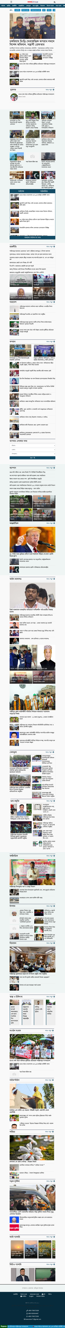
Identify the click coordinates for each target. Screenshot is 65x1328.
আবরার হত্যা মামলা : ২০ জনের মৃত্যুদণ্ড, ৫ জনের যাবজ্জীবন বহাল (36, 718)
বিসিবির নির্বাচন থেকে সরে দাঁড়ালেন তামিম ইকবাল (47, 779)
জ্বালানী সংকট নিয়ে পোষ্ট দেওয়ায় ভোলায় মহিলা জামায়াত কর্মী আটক (37, 80)
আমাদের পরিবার (40, 1296)
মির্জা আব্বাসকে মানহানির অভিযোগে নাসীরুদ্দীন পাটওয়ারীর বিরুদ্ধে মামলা (31, 611)
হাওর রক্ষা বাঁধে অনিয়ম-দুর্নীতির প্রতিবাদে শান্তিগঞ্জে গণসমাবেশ (37, 64)
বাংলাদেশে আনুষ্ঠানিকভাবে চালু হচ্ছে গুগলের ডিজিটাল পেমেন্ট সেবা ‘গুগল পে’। (49, 808)
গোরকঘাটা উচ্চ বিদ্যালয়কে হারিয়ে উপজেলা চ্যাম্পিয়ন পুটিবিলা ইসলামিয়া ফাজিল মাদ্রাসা (47, 770)
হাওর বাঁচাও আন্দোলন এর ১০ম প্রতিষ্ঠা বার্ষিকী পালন (35, 72)
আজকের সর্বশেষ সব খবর (32, 237)
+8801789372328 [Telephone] (32, 1310)
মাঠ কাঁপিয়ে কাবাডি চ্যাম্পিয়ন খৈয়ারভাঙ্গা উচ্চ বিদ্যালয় (48, 786)
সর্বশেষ (3, 6)
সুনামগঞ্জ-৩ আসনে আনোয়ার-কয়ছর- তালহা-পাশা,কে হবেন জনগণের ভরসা (31, 254)
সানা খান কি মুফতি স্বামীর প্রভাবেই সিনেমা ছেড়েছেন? (34, 977)
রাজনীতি (14, 6)
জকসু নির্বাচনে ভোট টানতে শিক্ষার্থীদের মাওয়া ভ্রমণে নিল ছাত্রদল (28, 269)
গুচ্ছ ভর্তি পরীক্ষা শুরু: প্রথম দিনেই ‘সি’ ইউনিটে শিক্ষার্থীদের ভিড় (27, 472)
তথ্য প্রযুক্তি (35, 6)
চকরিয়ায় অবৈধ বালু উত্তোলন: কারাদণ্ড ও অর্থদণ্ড (33, 417)
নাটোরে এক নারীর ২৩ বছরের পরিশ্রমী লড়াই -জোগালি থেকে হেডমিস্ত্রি (29, 1111)
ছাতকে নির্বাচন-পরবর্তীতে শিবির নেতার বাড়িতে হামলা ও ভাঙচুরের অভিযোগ (35, 395)
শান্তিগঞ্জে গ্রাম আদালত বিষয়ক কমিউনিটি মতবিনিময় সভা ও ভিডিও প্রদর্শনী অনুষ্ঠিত (37, 726)
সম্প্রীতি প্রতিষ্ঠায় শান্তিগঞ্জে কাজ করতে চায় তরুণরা (49, 817)
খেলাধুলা (28, 6)
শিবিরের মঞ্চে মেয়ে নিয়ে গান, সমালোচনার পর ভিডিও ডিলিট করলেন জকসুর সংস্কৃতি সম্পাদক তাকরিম (37, 387)
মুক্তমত (13, 89)
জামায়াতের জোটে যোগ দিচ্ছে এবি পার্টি (21, 263)
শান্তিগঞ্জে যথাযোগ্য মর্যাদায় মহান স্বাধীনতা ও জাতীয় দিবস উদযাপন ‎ (36, 307)
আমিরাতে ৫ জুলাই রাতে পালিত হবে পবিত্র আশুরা (49, 912)
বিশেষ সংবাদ (50, 6)
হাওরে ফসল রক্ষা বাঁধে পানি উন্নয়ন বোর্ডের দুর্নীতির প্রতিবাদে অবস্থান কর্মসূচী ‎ (37, 331)
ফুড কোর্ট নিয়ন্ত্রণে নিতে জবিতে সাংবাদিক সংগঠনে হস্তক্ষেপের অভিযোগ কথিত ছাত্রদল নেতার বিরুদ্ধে (32, 124)
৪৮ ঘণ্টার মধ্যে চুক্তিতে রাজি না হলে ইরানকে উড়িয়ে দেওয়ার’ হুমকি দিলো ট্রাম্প (25, 57)
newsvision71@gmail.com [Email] (32, 1319)
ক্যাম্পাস (13, 468)
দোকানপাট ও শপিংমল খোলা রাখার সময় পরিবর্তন (16, 182)
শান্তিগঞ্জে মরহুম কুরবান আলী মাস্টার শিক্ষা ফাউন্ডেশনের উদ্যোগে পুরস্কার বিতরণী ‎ (35, 323)
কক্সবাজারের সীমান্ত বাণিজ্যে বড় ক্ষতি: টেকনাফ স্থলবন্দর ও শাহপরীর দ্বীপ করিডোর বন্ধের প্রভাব (16, 165)
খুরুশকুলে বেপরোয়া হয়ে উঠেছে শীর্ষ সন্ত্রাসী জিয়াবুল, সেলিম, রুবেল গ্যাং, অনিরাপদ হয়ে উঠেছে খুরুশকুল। (48, 184)
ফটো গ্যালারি (15, 1237)
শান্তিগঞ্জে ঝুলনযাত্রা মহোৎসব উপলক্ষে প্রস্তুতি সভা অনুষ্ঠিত (28, 974)
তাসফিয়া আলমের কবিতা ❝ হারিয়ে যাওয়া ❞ (32, 1165)
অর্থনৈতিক (14, 856)
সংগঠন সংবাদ (15, 1030)
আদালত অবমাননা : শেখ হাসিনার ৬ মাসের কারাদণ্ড (34, 639)
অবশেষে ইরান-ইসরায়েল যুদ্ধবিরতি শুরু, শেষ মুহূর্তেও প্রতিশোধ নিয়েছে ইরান (37, 891)
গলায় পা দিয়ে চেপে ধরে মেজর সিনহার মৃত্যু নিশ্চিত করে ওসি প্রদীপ (37, 632)
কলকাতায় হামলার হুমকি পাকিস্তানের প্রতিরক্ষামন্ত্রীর (31, 182)
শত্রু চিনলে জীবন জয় (32, 162)
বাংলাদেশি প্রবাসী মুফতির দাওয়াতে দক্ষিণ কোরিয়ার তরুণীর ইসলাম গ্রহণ (26, 936)
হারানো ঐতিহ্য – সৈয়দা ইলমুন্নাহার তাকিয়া (32, 1173)
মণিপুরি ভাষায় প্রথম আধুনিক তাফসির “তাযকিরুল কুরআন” (25, 920)
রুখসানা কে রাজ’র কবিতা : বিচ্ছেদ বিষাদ (23, 1162)
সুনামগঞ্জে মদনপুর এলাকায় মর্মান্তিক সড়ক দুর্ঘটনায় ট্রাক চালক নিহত (37, 1226)
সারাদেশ (13, 302)
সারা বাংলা (58, 6)
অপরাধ (12, 341)
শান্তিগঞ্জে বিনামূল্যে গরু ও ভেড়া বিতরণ (23, 886)
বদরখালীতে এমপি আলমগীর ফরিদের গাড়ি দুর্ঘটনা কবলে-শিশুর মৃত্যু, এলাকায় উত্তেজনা (32, 1213)
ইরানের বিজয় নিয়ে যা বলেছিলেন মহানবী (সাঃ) (49, 929)
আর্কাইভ (23, 1296)
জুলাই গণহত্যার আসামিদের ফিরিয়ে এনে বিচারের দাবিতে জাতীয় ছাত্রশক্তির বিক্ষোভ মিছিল (31, 493)
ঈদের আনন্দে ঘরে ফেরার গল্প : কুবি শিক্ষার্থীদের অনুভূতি (26, 479)
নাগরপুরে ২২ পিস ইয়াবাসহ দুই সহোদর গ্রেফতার (16, 122)
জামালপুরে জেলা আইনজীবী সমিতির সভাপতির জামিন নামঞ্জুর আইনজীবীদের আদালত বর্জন (37, 733)
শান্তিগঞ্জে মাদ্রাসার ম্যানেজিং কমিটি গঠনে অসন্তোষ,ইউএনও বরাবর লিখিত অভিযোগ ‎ (36, 616)
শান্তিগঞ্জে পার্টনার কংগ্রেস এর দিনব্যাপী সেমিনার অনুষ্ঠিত (49, 825)
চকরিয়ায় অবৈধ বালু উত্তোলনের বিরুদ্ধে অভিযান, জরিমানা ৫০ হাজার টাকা (48, 142)
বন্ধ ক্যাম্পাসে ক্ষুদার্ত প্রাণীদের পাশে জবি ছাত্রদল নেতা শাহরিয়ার (27, 475)
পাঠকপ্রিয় (44, 191)
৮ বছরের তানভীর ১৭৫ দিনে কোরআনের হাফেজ (26, 927)
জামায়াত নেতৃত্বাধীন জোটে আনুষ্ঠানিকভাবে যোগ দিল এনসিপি (27, 272)
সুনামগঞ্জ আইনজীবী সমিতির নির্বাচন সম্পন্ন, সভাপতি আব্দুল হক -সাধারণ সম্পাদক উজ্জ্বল (37, 741)
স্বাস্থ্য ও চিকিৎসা (16, 996)
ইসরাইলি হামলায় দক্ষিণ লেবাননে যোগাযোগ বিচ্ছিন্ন (48, 56)
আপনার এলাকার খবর (18, 441)
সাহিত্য (12, 1131)
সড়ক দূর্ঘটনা (15, 1181)
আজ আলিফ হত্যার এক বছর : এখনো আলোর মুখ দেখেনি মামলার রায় (36, 624)
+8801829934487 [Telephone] (33, 1313)
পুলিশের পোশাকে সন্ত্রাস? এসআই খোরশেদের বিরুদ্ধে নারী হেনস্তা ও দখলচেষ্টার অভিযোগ (47, 124)
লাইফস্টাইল (14, 1080)
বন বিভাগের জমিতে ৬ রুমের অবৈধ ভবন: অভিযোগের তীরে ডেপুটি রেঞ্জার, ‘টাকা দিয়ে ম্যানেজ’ (36, 364)
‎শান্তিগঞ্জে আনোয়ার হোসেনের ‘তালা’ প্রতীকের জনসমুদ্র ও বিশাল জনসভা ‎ (30, 251)
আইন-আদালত (15, 579)
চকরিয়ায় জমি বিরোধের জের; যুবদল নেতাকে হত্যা (34, 425)
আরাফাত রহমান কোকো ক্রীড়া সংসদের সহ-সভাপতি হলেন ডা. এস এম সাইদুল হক (32, 258)
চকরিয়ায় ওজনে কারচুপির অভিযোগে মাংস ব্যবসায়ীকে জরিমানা (37, 401)
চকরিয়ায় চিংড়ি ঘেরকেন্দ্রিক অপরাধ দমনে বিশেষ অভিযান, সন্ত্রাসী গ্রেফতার (32, 42)
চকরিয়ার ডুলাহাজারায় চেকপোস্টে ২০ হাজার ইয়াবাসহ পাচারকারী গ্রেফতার (35, 433)
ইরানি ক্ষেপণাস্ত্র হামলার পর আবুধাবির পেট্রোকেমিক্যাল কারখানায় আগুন (48, 164)
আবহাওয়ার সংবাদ (35, 10)
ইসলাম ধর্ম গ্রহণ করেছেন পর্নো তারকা (30, 985)
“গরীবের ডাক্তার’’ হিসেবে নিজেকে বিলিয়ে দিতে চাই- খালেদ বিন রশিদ (36, 1124)
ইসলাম (12, 906)
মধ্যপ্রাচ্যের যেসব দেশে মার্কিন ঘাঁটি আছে (31, 898)
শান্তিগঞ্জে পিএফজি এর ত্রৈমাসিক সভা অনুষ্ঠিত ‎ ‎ (33, 314)
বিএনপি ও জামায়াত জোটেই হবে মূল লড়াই (22, 266)
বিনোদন (42, 6)
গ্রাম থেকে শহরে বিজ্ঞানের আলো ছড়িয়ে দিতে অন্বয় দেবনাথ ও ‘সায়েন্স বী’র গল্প (48, 834)
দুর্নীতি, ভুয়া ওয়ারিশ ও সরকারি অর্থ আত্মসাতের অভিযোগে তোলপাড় (36, 410)
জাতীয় (8, 6)
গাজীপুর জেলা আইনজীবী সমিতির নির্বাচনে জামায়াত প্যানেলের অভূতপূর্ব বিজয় (30, 712)
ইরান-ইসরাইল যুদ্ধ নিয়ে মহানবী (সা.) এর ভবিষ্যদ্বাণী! (49, 936)
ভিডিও (49, 10)
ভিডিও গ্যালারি (15, 1264)
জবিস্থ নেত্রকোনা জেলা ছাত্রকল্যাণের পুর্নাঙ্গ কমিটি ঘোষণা (25, 482)
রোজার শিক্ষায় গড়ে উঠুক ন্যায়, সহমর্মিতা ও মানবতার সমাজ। (26, 912)
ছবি (44, 10)
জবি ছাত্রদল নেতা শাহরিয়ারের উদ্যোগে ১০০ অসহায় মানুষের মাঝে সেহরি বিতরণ (32, 485)
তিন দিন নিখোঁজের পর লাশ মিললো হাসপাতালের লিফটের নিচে (37, 379)
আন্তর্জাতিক (21, 6)
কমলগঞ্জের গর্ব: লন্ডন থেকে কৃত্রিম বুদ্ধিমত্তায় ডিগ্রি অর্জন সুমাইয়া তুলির (35, 1116)
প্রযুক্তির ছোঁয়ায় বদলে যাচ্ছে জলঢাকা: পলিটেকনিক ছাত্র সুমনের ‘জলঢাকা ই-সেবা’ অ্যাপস (49, 845)
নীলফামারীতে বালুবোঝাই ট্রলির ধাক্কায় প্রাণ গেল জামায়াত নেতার (36, 1218)
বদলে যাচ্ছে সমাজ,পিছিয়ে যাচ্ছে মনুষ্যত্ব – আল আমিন (25, 488)
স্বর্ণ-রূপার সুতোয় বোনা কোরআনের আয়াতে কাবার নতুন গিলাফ (49, 921)
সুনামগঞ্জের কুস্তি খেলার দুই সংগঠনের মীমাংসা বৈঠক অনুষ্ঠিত (48, 794)
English (31, 1296)
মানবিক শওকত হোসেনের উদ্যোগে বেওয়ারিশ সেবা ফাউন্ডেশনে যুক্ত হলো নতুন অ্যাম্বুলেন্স (32, 143)
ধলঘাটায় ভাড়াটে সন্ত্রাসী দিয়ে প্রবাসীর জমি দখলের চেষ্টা (35, 371)
